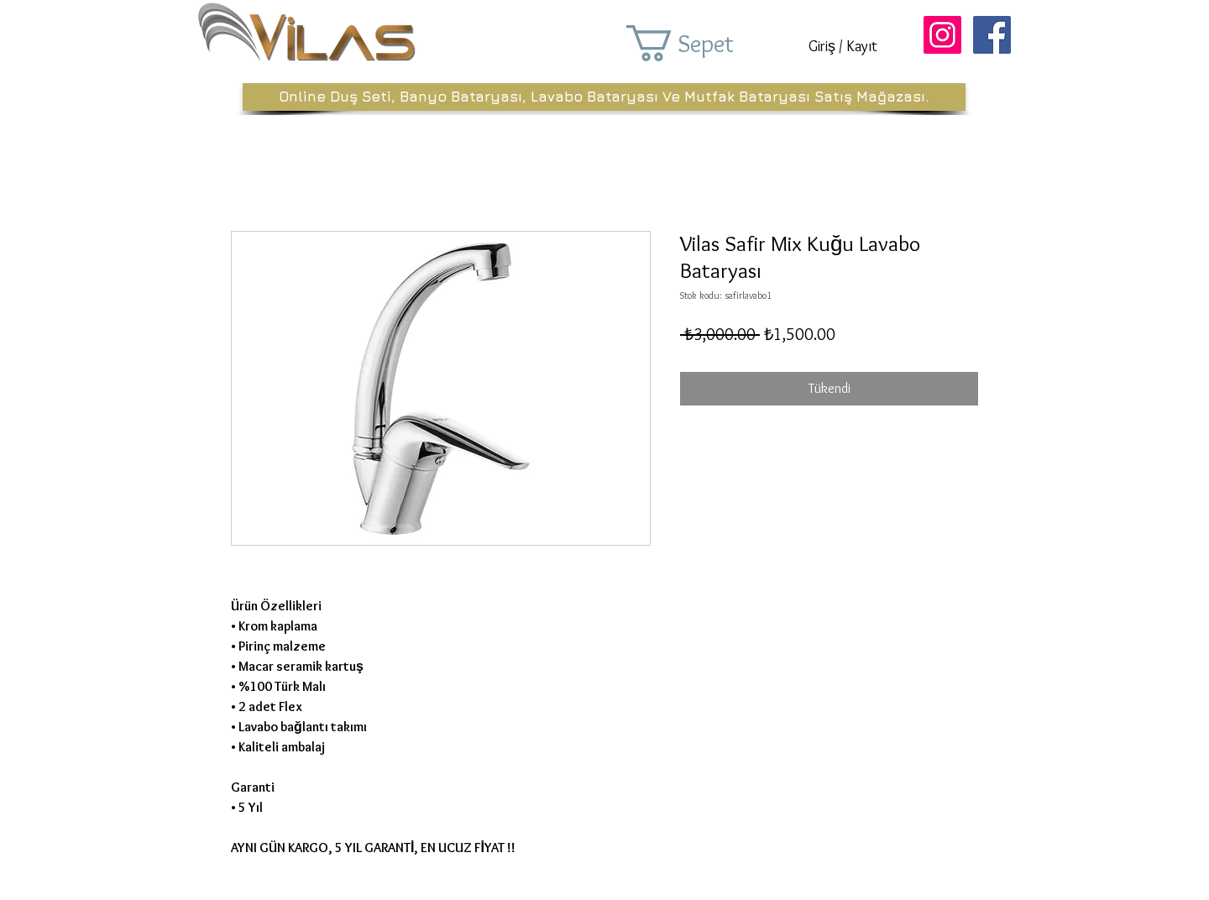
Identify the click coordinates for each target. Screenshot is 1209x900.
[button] (703, 43)
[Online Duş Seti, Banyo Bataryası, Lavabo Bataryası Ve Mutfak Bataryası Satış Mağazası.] (604, 97)
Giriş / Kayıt (843, 46)
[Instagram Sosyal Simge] (942, 35)
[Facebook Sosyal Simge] (992, 35)
